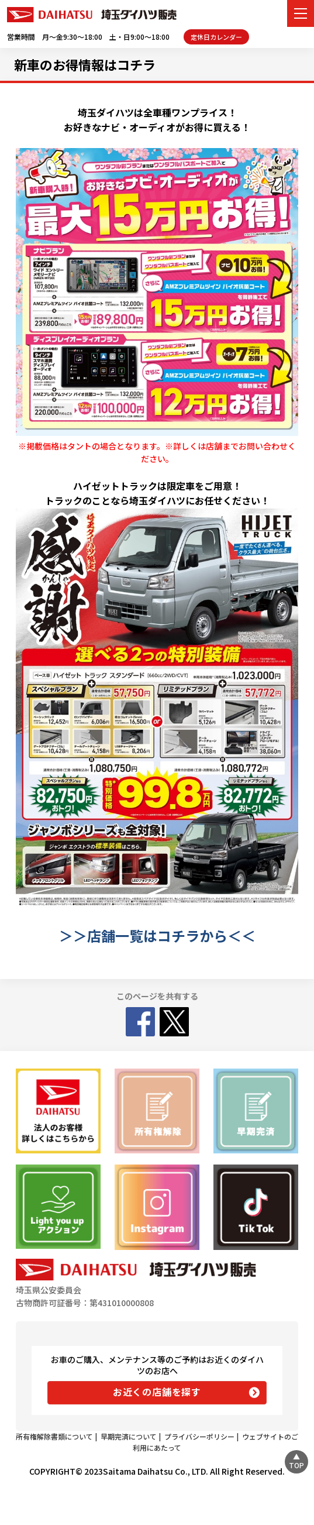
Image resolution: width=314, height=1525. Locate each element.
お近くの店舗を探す (157, 1392)
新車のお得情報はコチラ (85, 64)
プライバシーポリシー (199, 1436)
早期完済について (129, 1436)
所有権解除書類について (54, 1436)
